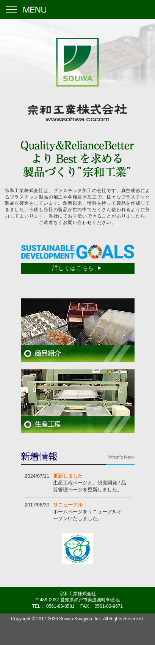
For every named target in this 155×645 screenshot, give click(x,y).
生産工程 (78, 401)
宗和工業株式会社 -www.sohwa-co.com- (77, 79)
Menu (25, 9)
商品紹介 (78, 330)
